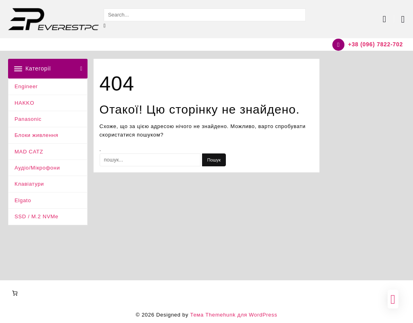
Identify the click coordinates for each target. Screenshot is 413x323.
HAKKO (24, 103)
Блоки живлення (36, 135)
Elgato (23, 200)
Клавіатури (29, 184)
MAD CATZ (29, 152)
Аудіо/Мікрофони (37, 168)
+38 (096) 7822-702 (375, 44)
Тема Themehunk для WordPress (233, 315)
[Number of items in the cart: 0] (14, 293)
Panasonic (28, 119)
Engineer (26, 86)
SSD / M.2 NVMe (36, 216)
